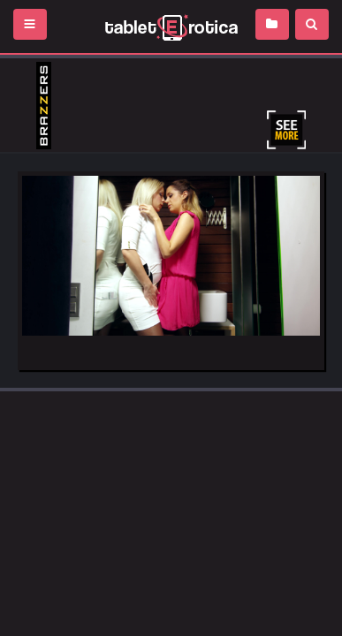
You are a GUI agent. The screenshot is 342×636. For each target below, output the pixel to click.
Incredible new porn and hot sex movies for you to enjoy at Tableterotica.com (171, 26)
